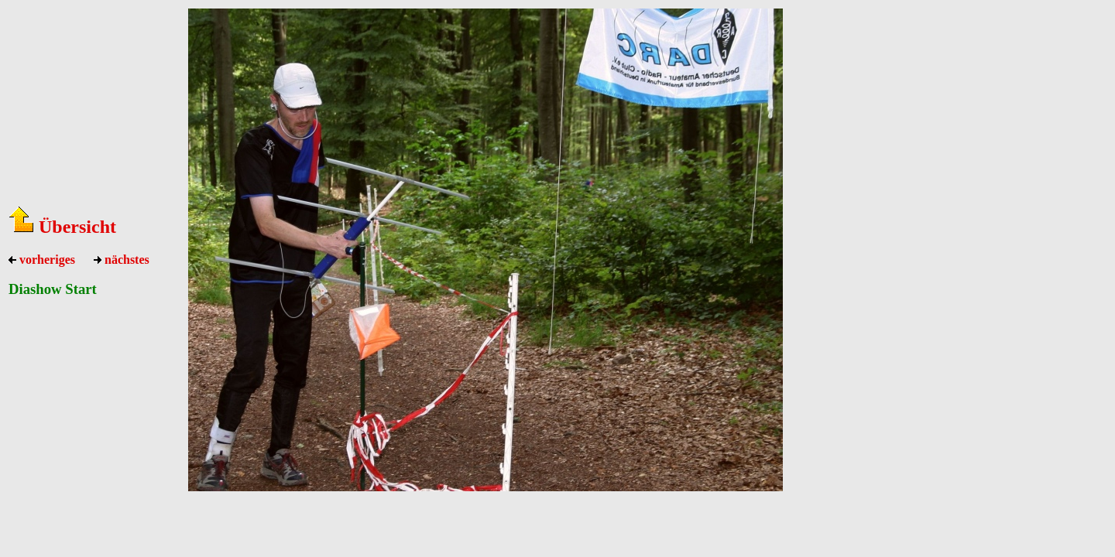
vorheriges (42, 259)
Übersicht (62, 227)
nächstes (121, 259)
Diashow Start (53, 289)
